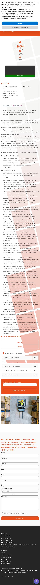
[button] (37, 2)
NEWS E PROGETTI (6, 561)
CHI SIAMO (4, 550)
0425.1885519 (7, 536)
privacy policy (24, 513)
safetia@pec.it (9, 542)
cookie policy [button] (8, 7)
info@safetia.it (8, 540)
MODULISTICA (4, 559)
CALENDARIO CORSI (6, 555)
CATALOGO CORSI (6, 557)
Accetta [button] (20, 23)
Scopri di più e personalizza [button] (20, 27)
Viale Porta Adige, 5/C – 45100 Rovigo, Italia (25, 544)
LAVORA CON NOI (5, 563)
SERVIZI (3, 553)
